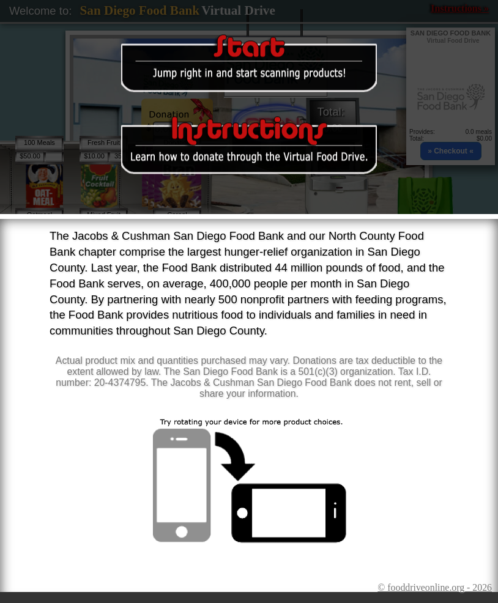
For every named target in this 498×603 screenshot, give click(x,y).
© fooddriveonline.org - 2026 (434, 587)
